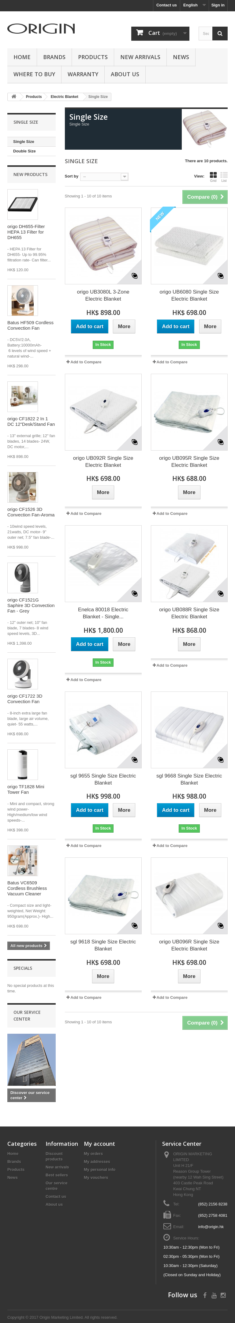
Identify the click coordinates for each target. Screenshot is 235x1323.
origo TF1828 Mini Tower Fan (25, 789)
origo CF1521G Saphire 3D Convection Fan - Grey (30, 605)
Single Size (23, 141)
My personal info (99, 1169)
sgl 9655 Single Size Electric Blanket (103, 779)
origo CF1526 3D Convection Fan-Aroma (30, 512)
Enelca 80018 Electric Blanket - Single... (103, 613)
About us (125, 74)
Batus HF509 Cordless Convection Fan (30, 325)
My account (99, 1143)
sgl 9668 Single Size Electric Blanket (189, 779)
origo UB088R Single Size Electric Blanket (189, 613)
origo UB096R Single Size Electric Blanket (189, 945)
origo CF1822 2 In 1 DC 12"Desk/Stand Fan (31, 421)
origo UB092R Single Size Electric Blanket (103, 461)
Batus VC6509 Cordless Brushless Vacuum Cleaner (27, 888)
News (181, 57)
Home (22, 57)
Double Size (24, 151)
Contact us (166, 5)
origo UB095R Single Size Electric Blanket (189, 461)
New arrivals (57, 1167)
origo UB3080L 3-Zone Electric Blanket (103, 295)
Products (93, 57)
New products (30, 174)
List (224, 176)
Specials (22, 968)
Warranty (83, 74)
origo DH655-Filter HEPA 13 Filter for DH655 (26, 232)
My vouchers (96, 1177)
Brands (54, 57)
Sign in (218, 5)
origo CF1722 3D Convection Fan (24, 698)
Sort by (72, 176)
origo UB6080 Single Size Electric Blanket (189, 295)
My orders (93, 1153)
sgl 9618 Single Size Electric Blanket (103, 945)
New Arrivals (140, 57)
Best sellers (57, 1175)
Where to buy (34, 74)
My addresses (97, 1161)
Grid (213, 176)
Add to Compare (85, 362)
